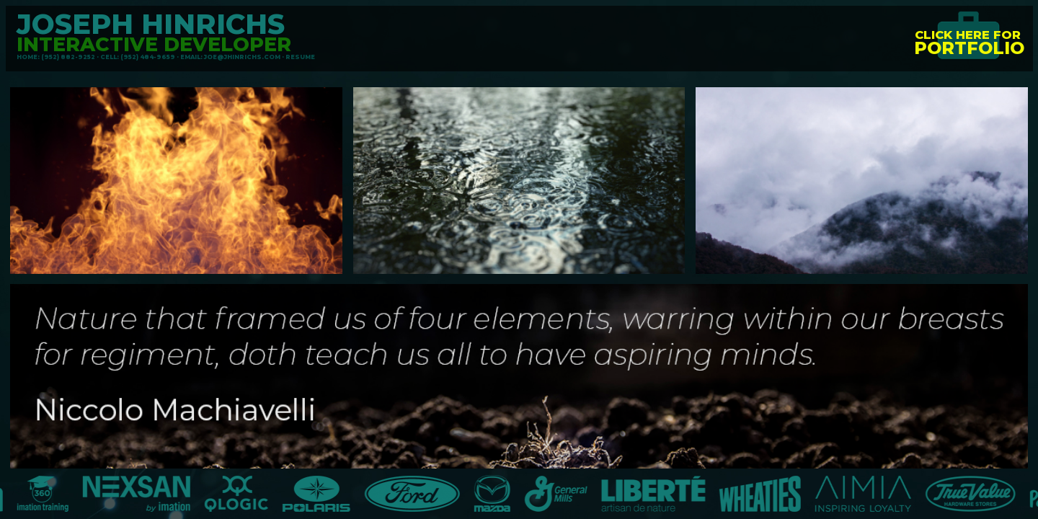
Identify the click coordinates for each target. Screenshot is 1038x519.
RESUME (300, 57)
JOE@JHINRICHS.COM (242, 57)
